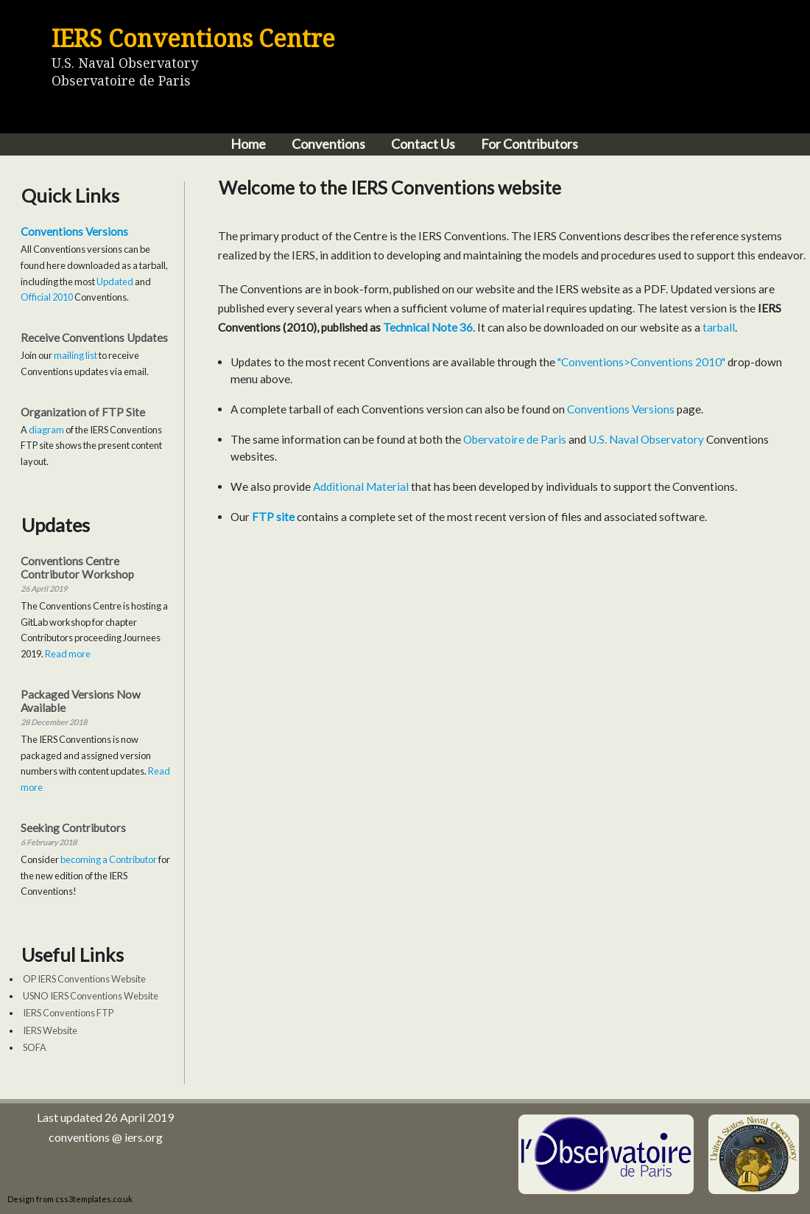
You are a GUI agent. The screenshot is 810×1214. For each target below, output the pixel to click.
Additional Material (361, 486)
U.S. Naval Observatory (646, 439)
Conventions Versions (74, 231)
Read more (68, 654)
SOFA (34, 1047)
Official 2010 (47, 297)
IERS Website (50, 1030)
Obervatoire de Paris (514, 439)
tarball (718, 327)
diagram (46, 430)
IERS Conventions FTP (68, 1013)
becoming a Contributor (108, 859)
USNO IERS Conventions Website (90, 996)
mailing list (75, 355)
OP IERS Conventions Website (84, 979)
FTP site (273, 516)
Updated (114, 281)
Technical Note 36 (428, 327)
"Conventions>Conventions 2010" (641, 362)
